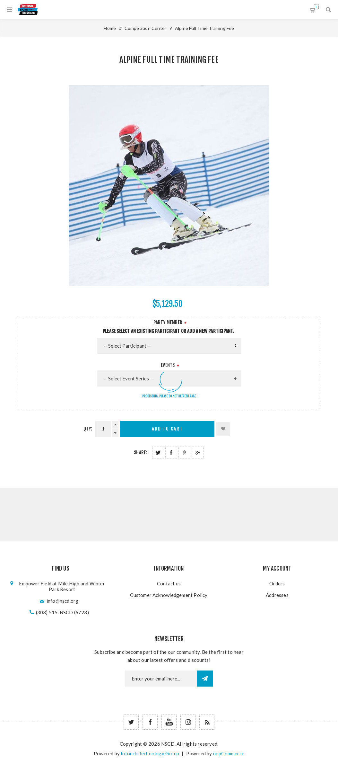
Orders (277, 583)
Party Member (167, 322)
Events (168, 365)
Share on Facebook (171, 452)
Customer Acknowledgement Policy (168, 595)
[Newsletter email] (161, 679)
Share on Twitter (158, 452)
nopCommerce (228, 753)
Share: (140, 452)
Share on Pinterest (184, 452)
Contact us (169, 583)
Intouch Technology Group (150, 753)
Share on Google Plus (198, 452)
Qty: (87, 429)
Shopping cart (316, 6)
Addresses (277, 595)
